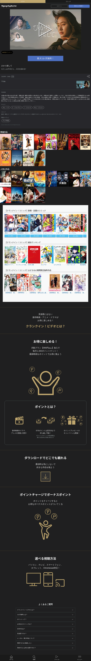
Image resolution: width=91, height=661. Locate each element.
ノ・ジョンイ (27, 107)
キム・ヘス (6, 107)
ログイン (59, 6)
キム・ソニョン (38, 107)
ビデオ (23, 1)
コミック (68, 1)
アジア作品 (6, 120)
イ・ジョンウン (16, 107)
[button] (82, 226)
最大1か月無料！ (79, 6)
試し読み (10, 236)
